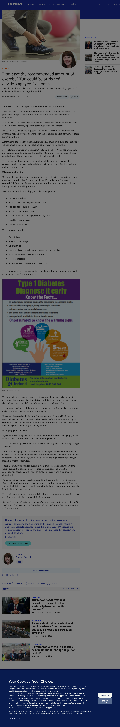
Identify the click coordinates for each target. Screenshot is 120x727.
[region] (60, 698)
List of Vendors (14, 719)
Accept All (105, 695)
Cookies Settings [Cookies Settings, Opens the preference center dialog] (105, 701)
